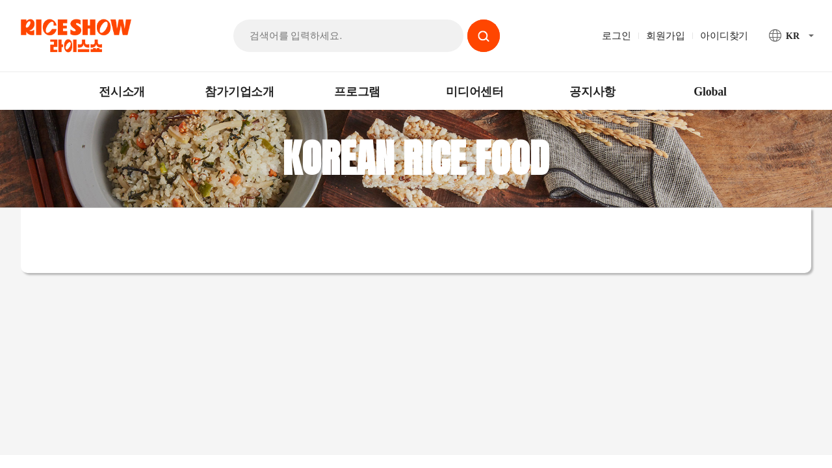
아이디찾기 (724, 36)
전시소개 (122, 91)
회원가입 (665, 36)
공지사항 (592, 91)
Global (710, 91)
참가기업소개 (239, 91)
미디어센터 (475, 91)
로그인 (616, 36)
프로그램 (357, 91)
